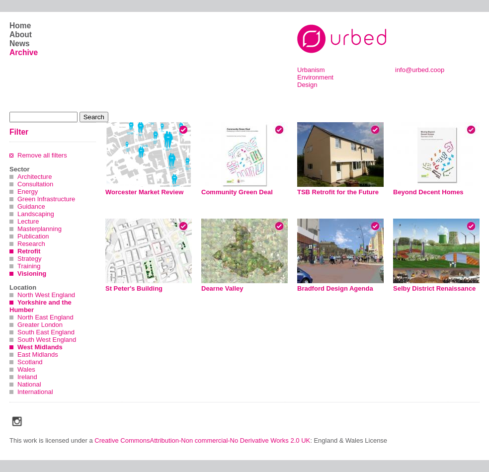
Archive (23, 52)
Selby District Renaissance (434, 288)
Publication (33, 236)
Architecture (34, 176)
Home (20, 25)
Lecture (28, 221)
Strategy (29, 258)
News (19, 43)
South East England (46, 332)
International (35, 391)
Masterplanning (39, 229)
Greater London (40, 324)
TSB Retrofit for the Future (338, 192)
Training (28, 266)
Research (31, 243)
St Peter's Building (134, 288)
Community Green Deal (237, 192)
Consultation (35, 184)
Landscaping (35, 214)
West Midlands (40, 347)
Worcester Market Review (144, 192)
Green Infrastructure (46, 199)
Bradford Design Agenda (335, 288)
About (20, 34)
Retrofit (28, 251)
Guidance (31, 206)
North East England (45, 317)
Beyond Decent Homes (428, 192)
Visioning (31, 273)
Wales (26, 369)
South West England (46, 339)
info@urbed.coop (419, 70)
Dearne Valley (222, 288)
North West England (46, 295)
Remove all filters (42, 155)
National (29, 384)
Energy (27, 191)
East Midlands (37, 354)
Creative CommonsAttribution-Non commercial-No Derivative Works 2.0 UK (202, 440)
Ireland (27, 377)
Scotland (30, 362)
